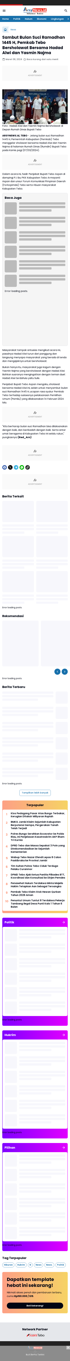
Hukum (28, 18)
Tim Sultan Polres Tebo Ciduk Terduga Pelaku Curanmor (34, 867)
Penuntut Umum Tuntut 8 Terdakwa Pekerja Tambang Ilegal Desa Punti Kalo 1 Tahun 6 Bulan (38, 903)
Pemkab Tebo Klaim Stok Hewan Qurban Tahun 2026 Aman (36, 893)
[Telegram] (16, 467)
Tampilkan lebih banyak (35, 792)
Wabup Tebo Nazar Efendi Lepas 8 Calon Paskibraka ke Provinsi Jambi (36, 859)
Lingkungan (57, 18)
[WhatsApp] (22, 467)
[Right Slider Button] (67, 19)
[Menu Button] (4, 11)
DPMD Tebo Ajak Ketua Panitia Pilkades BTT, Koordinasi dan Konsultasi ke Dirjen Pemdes (38, 876)
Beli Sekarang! (35, 1305)
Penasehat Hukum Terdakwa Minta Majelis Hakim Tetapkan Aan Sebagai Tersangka (37, 885)
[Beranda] (5, 30)
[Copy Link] (27, 467)
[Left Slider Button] (57, 672)
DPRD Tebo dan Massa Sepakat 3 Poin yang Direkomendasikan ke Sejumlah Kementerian (38, 849)
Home (5, 18)
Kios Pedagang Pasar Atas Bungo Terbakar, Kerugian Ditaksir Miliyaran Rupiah (38, 815)
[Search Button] (66, 11)
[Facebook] (4, 467)
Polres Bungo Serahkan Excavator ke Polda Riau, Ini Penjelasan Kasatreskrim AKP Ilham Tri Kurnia (37, 837)
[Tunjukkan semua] (63, 922)
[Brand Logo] (35, 1335)
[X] (10, 467)
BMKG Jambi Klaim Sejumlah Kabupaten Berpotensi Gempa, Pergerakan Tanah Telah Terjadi (36, 825)
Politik (16, 18)
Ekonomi (41, 18)
